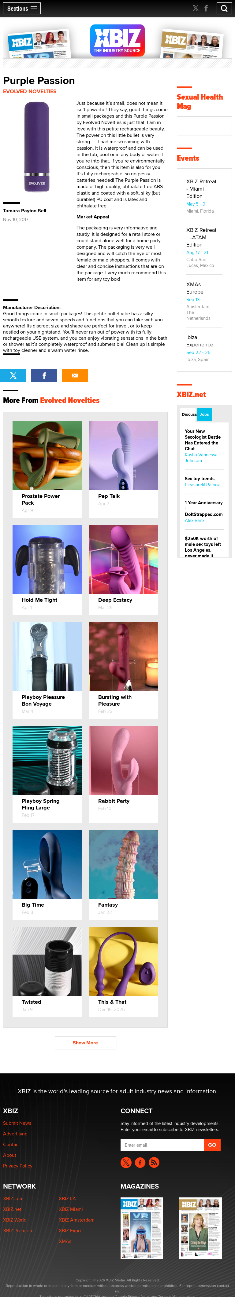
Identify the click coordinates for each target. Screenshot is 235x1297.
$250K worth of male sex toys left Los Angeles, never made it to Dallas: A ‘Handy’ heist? (203, 553)
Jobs (204, 414)
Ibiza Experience (199, 340)
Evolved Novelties (30, 91)
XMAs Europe (194, 287)
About (9, 1155)
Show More (85, 1042)
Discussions (189, 414)
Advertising (15, 1133)
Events (188, 158)
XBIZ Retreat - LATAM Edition (201, 237)
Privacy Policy (17, 1165)
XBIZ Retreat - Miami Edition (201, 188)
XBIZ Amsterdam (77, 1219)
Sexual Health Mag (200, 101)
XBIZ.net (191, 394)
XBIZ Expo (70, 1230)
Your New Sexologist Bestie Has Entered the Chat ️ (203, 440)
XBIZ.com (13, 1198)
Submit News (17, 1123)
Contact (11, 1144)
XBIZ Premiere (18, 1230)
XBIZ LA (67, 1198)
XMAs (65, 1241)
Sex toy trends (199, 478)
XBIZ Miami (71, 1209)
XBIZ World (15, 1219)
